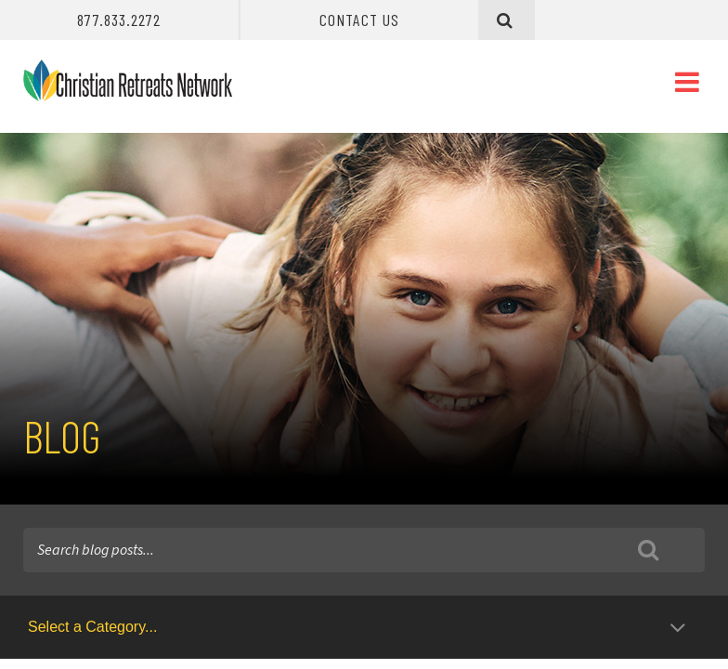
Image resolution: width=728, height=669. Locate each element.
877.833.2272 (119, 19)
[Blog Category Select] (359, 627)
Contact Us (359, 19)
